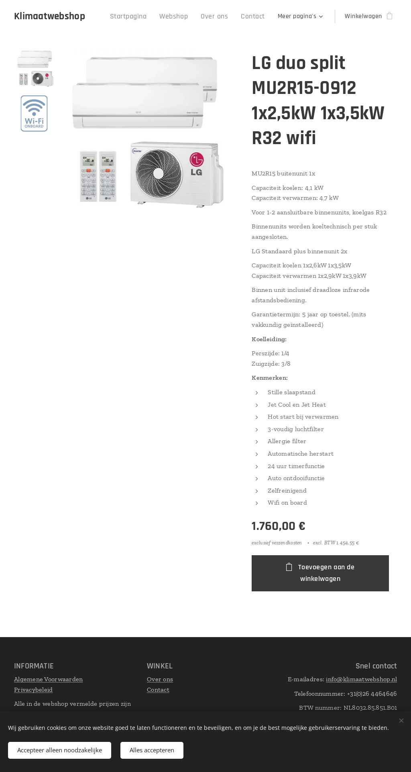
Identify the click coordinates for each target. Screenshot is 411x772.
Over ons (160, 679)
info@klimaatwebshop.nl (361, 679)
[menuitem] (140, 16)
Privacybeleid (33, 689)
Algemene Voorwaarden (48, 679)
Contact (158, 689)
